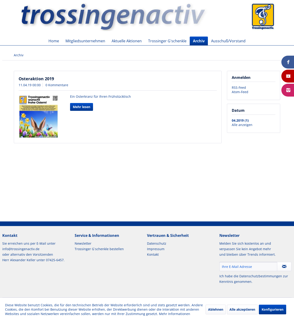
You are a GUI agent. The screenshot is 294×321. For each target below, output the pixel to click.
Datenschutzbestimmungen (260, 276)
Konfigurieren (272, 309)
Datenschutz (156, 243)
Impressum (155, 249)
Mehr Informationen (174, 314)
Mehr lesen (81, 107)
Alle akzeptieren (242, 309)
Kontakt (153, 254)
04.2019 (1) (240, 120)
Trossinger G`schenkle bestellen (99, 249)
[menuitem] (53, 41)
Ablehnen (215, 309)
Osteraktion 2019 (36, 78)
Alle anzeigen (242, 125)
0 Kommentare (56, 85)
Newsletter (83, 243)
